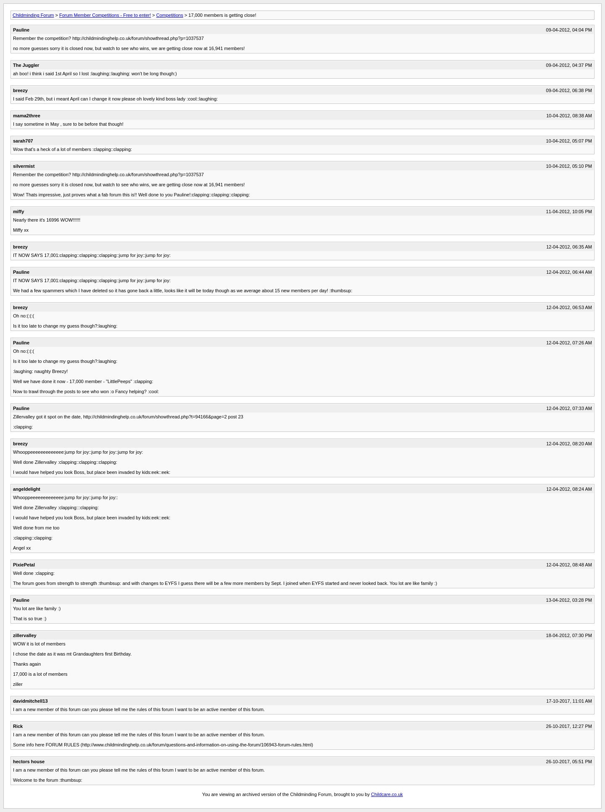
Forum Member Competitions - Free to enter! (105, 15)
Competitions (169, 15)
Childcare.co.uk (387, 794)
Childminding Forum (33, 15)
